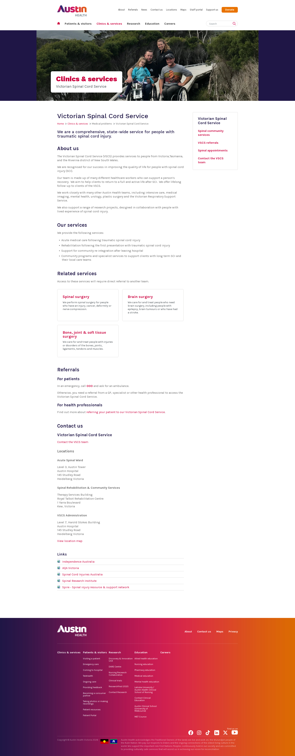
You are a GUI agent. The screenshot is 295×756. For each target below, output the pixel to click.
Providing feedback (92, 687)
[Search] (217, 23)
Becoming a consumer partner (94, 694)
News (144, 9)
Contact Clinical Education (143, 699)
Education (152, 23)
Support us (212, 9)
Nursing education (144, 664)
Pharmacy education (145, 670)
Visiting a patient (91, 658)
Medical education (144, 676)
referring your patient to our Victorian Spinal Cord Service (125, 412)
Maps (183, 9)
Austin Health (72, 9)
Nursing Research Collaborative (118, 673)
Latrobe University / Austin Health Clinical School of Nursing (145, 689)
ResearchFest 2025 (118, 686)
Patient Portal (89, 715)
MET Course (140, 716)
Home (59, 24)
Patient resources (92, 709)
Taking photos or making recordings (95, 702)
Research (133, 23)
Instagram (200, 613)
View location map (69, 541)
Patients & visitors (78, 23)
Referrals (133, 9)
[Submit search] (235, 24)
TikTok (209, 613)
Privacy (233, 631)
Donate (229, 9)
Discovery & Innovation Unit (121, 659)
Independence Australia (78, 561)
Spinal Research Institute (79, 581)
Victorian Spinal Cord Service (212, 120)
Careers (169, 23)
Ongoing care (89, 681)
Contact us (157, 9)
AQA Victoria (70, 568)
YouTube (235, 613)
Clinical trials (115, 680)
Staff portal (196, 9)
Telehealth (88, 676)
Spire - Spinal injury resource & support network (95, 587)
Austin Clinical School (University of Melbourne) (146, 708)
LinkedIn (217, 613)
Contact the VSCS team (72, 442)
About (121, 9)
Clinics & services (109, 23)
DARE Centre (115, 666)
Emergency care (91, 664)
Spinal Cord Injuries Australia (82, 574)
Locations (171, 9)
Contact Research (118, 692)
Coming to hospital (93, 670)
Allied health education (146, 658)
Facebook (191, 613)
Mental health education (147, 681)
